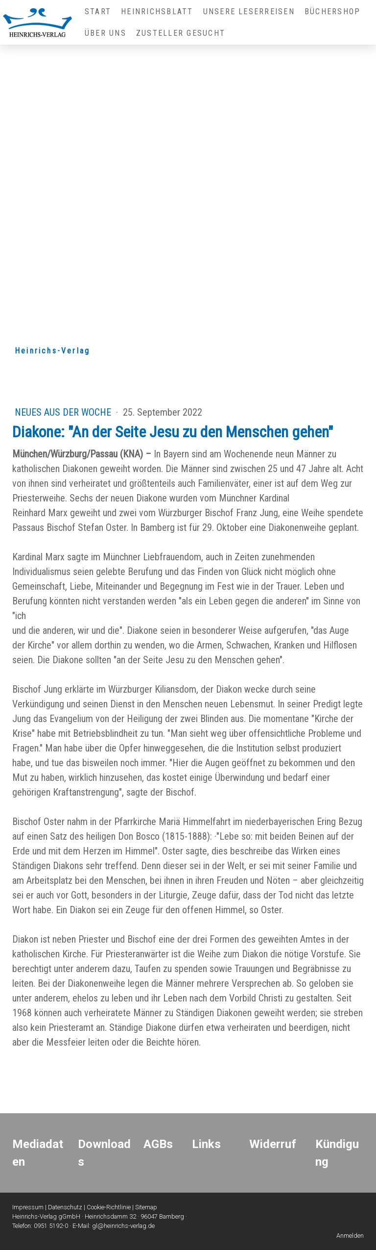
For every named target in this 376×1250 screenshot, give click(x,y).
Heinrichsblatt (157, 11)
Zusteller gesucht (180, 33)
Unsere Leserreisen (249, 11)
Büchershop (332, 11)
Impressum (28, 1207)
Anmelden (350, 1235)
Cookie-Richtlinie (109, 1207)
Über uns (105, 33)
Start (98, 11)
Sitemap (146, 1207)
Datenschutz (65, 1207)
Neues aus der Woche (64, 412)
